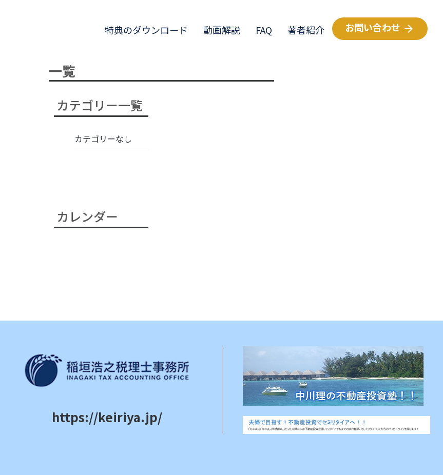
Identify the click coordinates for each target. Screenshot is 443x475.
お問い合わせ (380, 28)
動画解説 (218, 29)
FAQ (260, 29)
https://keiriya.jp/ (107, 417)
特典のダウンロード (142, 29)
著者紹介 (302, 29)
